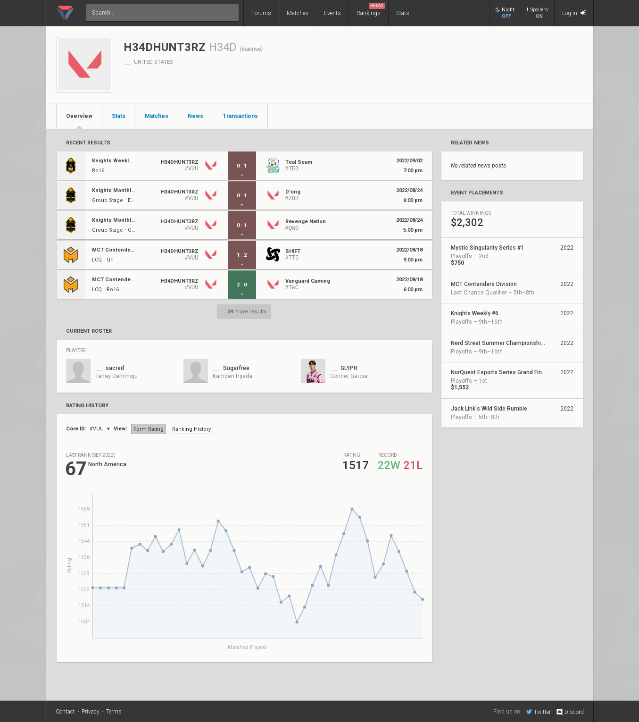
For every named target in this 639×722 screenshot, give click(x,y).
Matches (297, 13)
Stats (402, 13)
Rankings (371, 10)
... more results (244, 312)
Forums (261, 13)
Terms (114, 711)
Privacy (91, 711)
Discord (569, 712)
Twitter (538, 711)
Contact (65, 711)
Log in (574, 13)
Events (332, 13)
